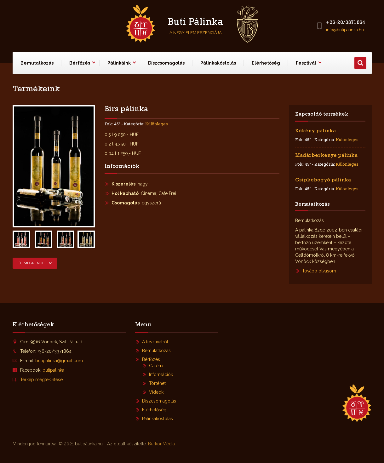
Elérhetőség (266, 63)
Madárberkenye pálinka (326, 155)
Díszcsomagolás (166, 63)
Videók (156, 392)
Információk (161, 374)
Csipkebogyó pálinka (323, 180)
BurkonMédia (161, 443)
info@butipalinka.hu (345, 29)
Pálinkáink (119, 63)
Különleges (156, 124)
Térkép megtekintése (41, 379)
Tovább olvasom (319, 271)
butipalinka (53, 370)
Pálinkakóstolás (218, 63)
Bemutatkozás (37, 63)
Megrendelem (35, 263)
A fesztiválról (155, 341)
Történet (157, 383)
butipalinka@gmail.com (59, 360)
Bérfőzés (79, 63)
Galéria (156, 365)
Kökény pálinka (315, 131)
